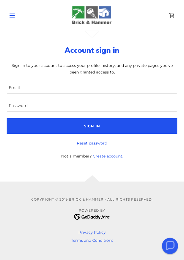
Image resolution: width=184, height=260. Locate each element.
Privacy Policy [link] (92, 232)
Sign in (92, 126)
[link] (92, 15)
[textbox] (92, 88)
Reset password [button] (92, 143)
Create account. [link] (108, 156)
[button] (19, 15)
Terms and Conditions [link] (92, 240)
